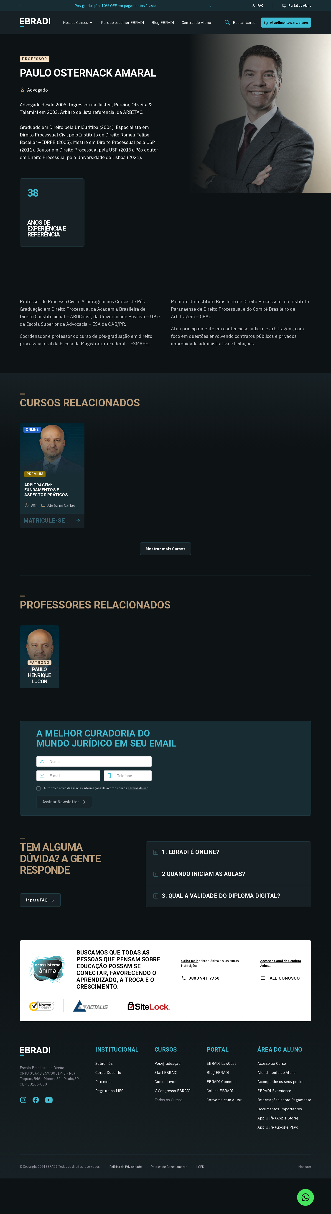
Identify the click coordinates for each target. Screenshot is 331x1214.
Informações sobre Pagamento (284, 1100)
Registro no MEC (109, 1091)
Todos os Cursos (169, 1100)
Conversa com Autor (224, 1100)
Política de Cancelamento (169, 1167)
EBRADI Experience (274, 1091)
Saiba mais (189, 961)
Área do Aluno (279, 1049)
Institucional (117, 1049)
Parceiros (103, 1081)
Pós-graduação (168, 1063)
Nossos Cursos (75, 22)
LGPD (200, 1167)
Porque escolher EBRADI (122, 22)
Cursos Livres (166, 1081)
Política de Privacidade (125, 1167)
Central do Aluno (196, 22)
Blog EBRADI (163, 22)
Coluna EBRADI (220, 1091)
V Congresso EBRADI (173, 1091)
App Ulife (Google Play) (277, 1127)
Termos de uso (138, 788)
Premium (35, 474)
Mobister (304, 1167)
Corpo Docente (108, 1072)
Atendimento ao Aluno (276, 1072)
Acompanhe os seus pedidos (281, 1081)
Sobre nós (104, 1063)
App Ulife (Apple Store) (277, 1118)
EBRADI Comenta (222, 1081)
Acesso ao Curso (271, 1063)
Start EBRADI (166, 1072)
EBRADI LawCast (221, 1063)
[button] (20, 6)
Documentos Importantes (279, 1109)
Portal (218, 1049)
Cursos (166, 1049)
